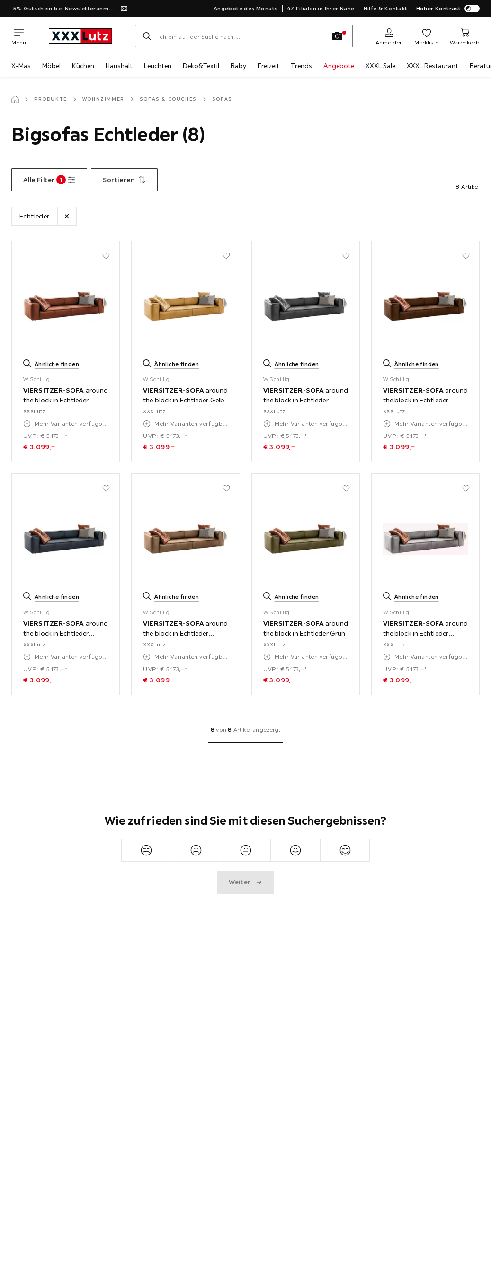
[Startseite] (15, 99)
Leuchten (157, 65)
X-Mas (21, 65)
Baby (238, 65)
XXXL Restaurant (432, 65)
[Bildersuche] (337, 36)
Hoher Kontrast (448, 8)
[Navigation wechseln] (18, 36)
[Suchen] (146, 36)
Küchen (83, 65)
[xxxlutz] (80, 36)
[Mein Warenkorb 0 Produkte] (465, 36)
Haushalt (119, 65)
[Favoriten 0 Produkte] (426, 36)
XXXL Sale (380, 65)
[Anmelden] (389, 36)
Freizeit (268, 65)
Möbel (51, 65)
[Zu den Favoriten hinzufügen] (106, 254)
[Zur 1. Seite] (245, 742)
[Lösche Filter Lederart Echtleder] (66, 216)
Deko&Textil (201, 65)
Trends (301, 65)
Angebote (338, 65)
